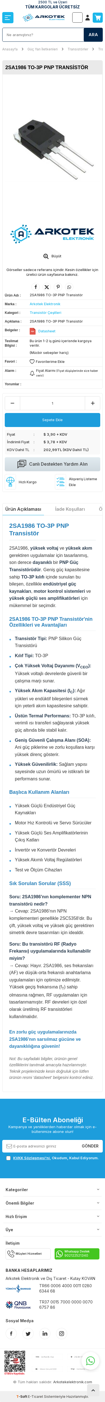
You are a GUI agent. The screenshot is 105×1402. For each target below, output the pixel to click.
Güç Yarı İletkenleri (42, 49)
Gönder (90, 1146)
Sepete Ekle (52, 419)
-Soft (22, 1396)
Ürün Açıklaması (23, 509)
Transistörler (77, 49)
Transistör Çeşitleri (45, 313)
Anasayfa (10, 49)
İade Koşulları (70, 509)
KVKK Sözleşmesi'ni (31, 1158)
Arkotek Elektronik (45, 304)
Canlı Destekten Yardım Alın (52, 464)
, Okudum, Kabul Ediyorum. (52, 1158)
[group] (52, 145)
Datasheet (46, 331)
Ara (93, 34)
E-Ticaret (35, 1396)
